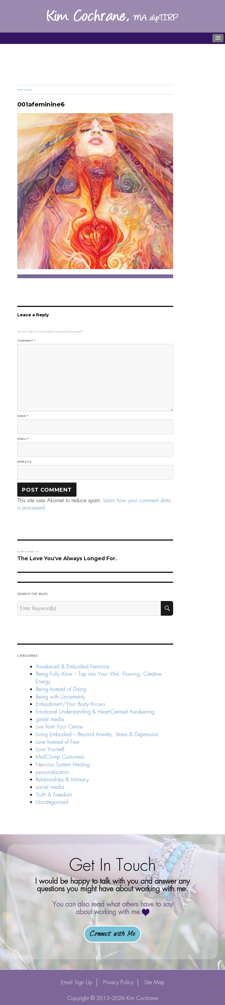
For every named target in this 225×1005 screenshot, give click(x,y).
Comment (26, 340)
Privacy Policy (118, 982)
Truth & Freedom (54, 794)
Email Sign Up (76, 982)
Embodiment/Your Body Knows (70, 704)
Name (22, 416)
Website (24, 461)
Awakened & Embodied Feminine (72, 666)
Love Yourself (50, 749)
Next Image (24, 89)
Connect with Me (112, 934)
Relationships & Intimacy (62, 779)
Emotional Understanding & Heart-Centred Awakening (95, 711)
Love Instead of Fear (58, 742)
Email (23, 438)
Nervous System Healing (63, 764)
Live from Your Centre (59, 726)
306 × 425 (49, 276)
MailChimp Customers (60, 756)
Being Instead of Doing (61, 689)
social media (50, 787)
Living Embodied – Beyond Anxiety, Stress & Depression (97, 734)
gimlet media (50, 719)
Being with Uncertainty (60, 696)
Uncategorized (52, 802)
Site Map (154, 982)
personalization (52, 772)
